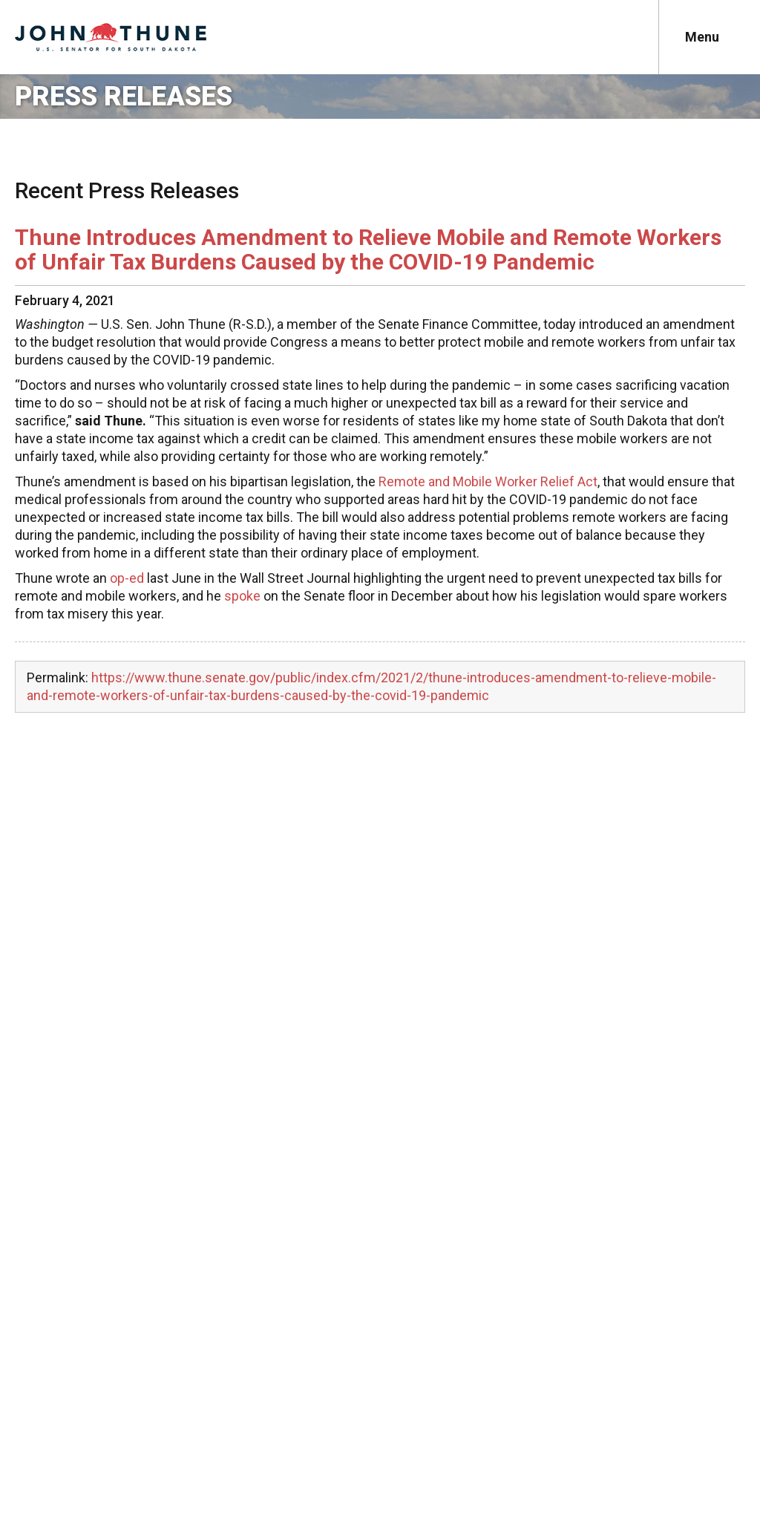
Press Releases (123, 96)
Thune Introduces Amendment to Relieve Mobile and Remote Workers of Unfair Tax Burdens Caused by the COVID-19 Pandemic (368, 249)
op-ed (127, 578)
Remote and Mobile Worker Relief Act (488, 481)
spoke (242, 596)
